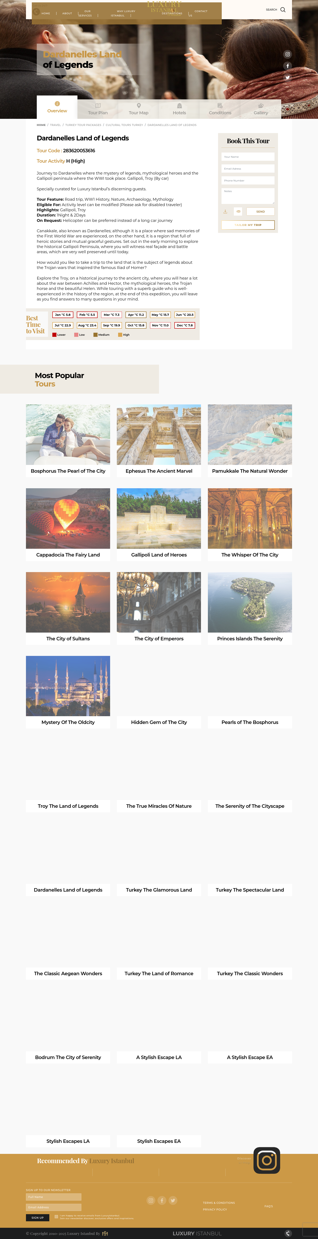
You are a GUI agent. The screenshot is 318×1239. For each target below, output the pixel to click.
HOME (80, 22)
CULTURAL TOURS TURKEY (124, 125)
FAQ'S (269, 1206)
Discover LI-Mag (259, 1160)
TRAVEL (55, 125)
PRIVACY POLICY (215, 1209)
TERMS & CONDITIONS (219, 1202)
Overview (57, 107)
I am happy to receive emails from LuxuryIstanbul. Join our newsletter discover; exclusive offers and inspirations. (97, 1217)
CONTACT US (238, 22)
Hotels (179, 109)
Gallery (261, 109)
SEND (260, 211)
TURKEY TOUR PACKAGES (83, 125)
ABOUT (101, 22)
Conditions (220, 109)
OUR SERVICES (129, 22)
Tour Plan (97, 109)
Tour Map (138, 109)
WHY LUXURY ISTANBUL (167, 22)
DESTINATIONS (206, 22)
